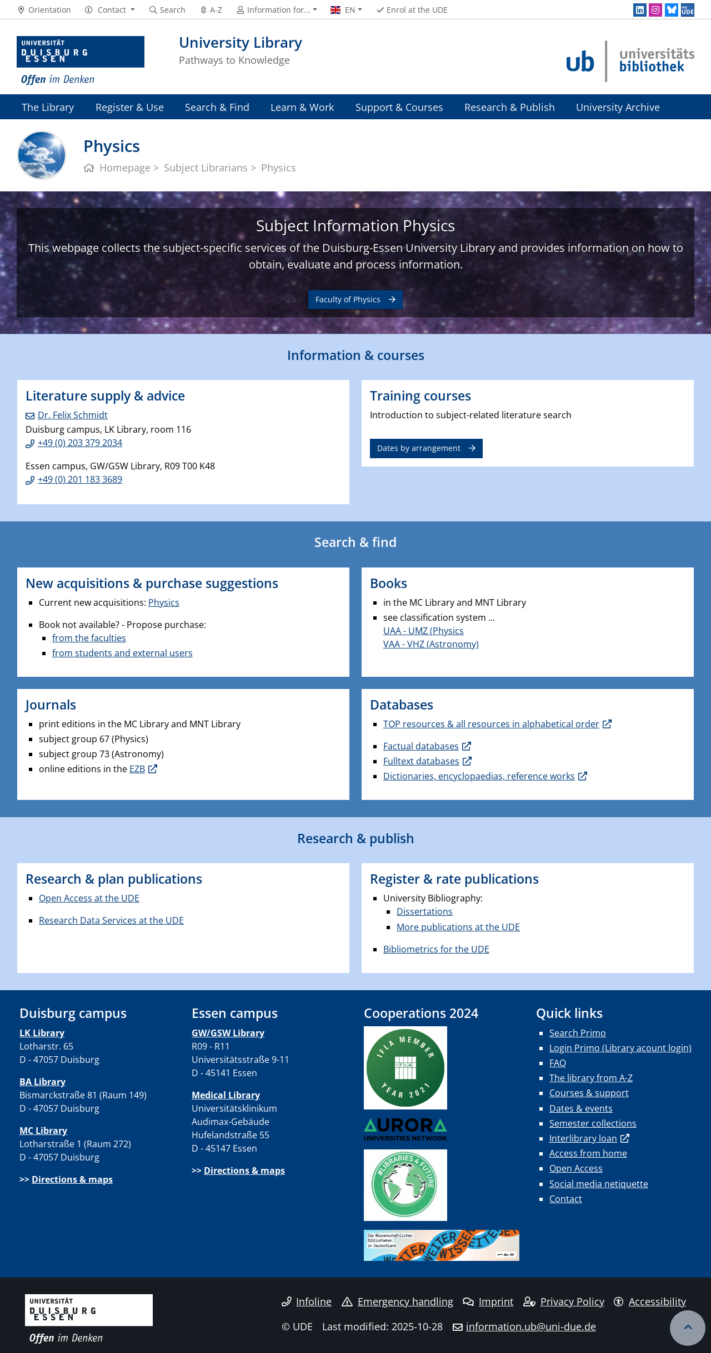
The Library (48, 107)
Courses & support (589, 1093)
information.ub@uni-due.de (531, 1326)
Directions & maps (72, 1179)
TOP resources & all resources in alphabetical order (491, 724)
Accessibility (650, 1301)
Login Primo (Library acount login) (620, 1048)
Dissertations (425, 911)
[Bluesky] (671, 10)
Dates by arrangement (418, 448)
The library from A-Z (591, 1078)
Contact (565, 1199)
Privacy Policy (563, 1301)
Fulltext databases (421, 761)
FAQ (557, 1063)
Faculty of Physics (348, 299)
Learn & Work (302, 107)
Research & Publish (509, 107)
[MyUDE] (687, 10)
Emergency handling (397, 1301)
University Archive (618, 107)
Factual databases (421, 746)
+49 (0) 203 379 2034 (80, 443)
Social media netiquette (598, 1184)
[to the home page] (80, 61)
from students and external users (122, 653)
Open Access (576, 1168)
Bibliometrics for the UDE (436, 949)
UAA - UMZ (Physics (423, 631)
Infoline (307, 1301)
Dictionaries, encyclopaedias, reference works (479, 776)
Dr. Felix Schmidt (73, 415)
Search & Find (217, 107)
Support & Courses (399, 107)
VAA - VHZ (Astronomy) (431, 644)
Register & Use (130, 107)
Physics (163, 602)
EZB (137, 769)
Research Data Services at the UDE (111, 920)
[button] (109, 10)
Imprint (488, 1301)
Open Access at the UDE (89, 898)
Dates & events (581, 1108)
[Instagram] (655, 10)
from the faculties (89, 638)
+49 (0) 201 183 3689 (80, 479)
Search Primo (577, 1033)
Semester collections (593, 1123)
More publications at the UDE (458, 927)
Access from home (588, 1153)
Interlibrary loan (583, 1138)
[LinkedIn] (640, 10)
